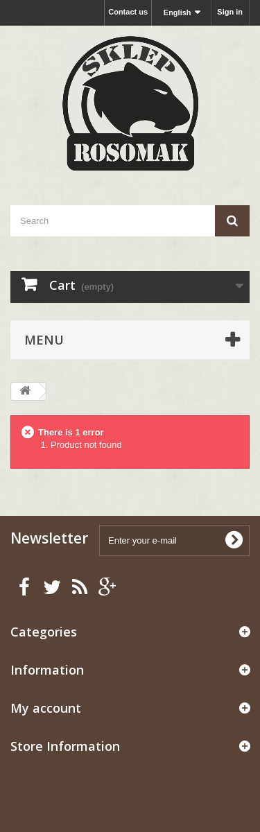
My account (45, 708)
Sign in (230, 12)
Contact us (128, 12)
